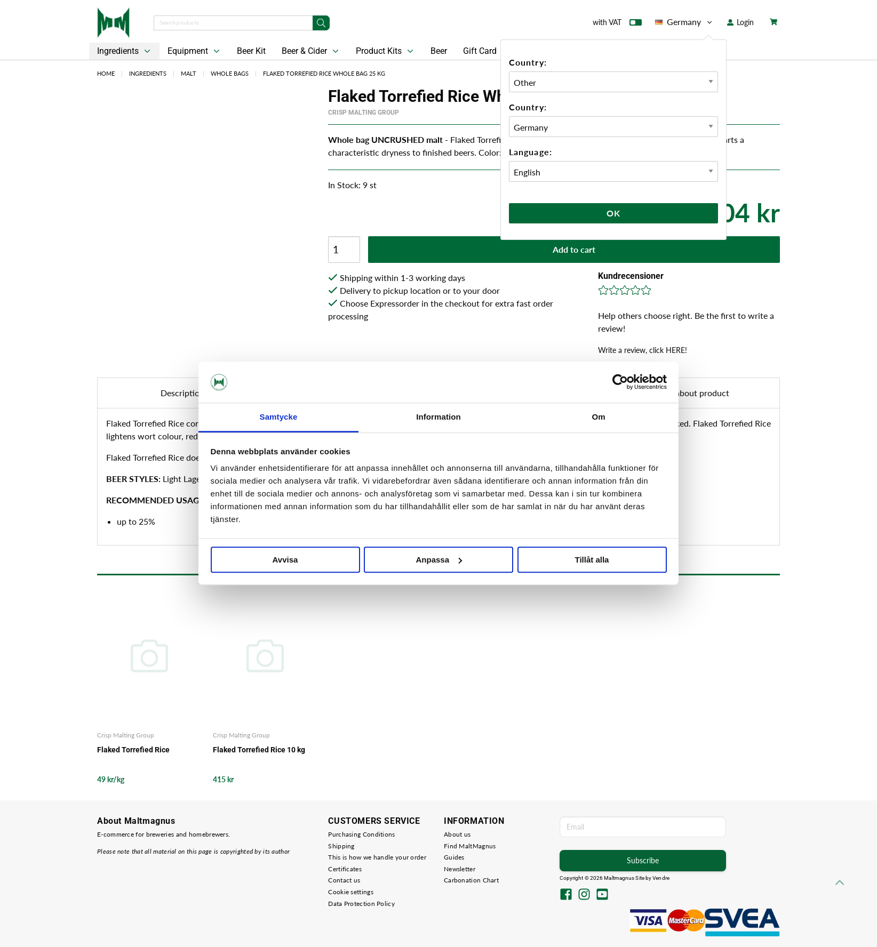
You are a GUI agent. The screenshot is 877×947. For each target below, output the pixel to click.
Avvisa (285, 559)
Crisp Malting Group (363, 112)
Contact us (344, 880)
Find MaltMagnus (470, 846)
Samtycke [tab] (279, 416)
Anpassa (439, 559)
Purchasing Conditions (361, 834)
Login (740, 22)
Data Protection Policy (361, 904)
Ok (613, 213)
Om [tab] (598, 416)
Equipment (195, 51)
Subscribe (643, 860)
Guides (454, 857)
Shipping (341, 846)
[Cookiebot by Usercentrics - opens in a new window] (620, 382)
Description (182, 393)
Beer (438, 51)
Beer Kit (251, 51)
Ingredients (125, 51)
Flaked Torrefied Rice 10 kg (259, 749)
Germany (684, 22)
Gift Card (480, 51)
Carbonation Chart (471, 880)
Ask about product (694, 393)
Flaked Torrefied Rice (133, 749)
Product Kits (386, 51)
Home (106, 73)
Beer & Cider (311, 51)
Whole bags (230, 73)
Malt (188, 73)
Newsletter (459, 869)
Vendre (660, 878)
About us (457, 834)
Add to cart (574, 249)
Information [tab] (438, 416)
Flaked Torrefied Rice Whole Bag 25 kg (324, 73)
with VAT (617, 24)
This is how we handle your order (377, 857)
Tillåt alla (592, 559)
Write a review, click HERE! (642, 350)
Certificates (345, 869)
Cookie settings (350, 892)
